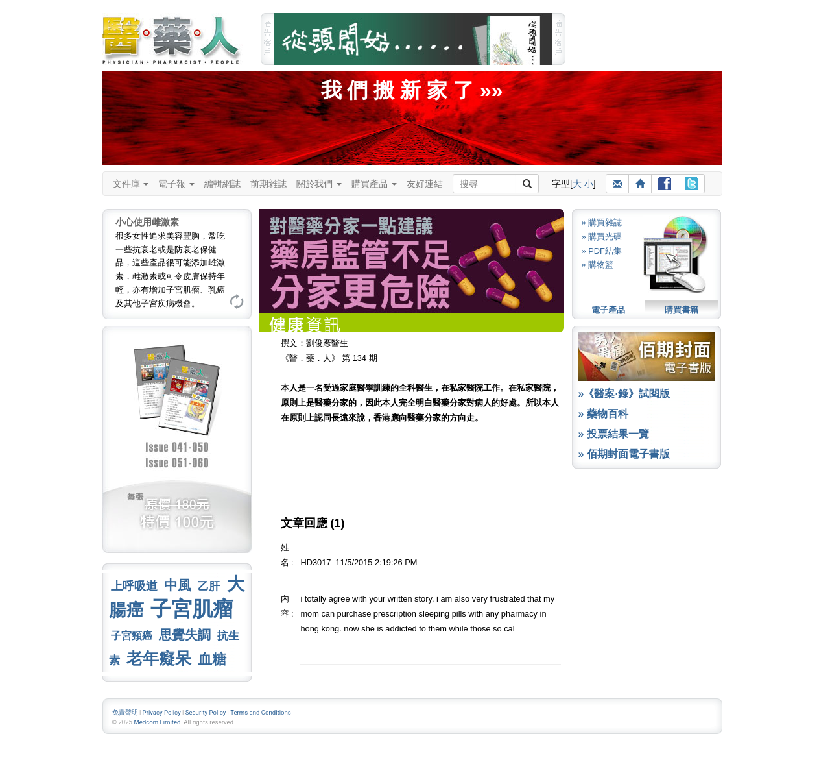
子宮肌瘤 (191, 608)
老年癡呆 (158, 658)
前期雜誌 (268, 183)
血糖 (212, 659)
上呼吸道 (134, 586)
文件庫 (131, 183)
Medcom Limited (157, 722)
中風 (177, 585)
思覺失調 (185, 635)
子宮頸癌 (131, 635)
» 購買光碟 (602, 236)
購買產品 (374, 183)
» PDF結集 (602, 251)
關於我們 (319, 183)
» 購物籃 (598, 264)
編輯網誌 (222, 183)
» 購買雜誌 (602, 222)
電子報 (176, 183)
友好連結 (425, 183)
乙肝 (209, 586)
